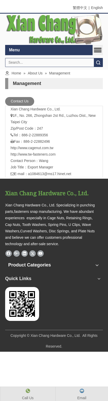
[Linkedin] (24, 253)
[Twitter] (32, 253)
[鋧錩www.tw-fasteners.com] (22, 304)
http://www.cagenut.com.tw (32, 148)
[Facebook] (8, 253)
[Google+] (16, 253)
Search (98, 62)
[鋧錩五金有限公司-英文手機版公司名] (54, 29)
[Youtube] (40, 253)
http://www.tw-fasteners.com (33, 154)
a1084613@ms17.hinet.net (49, 174)
